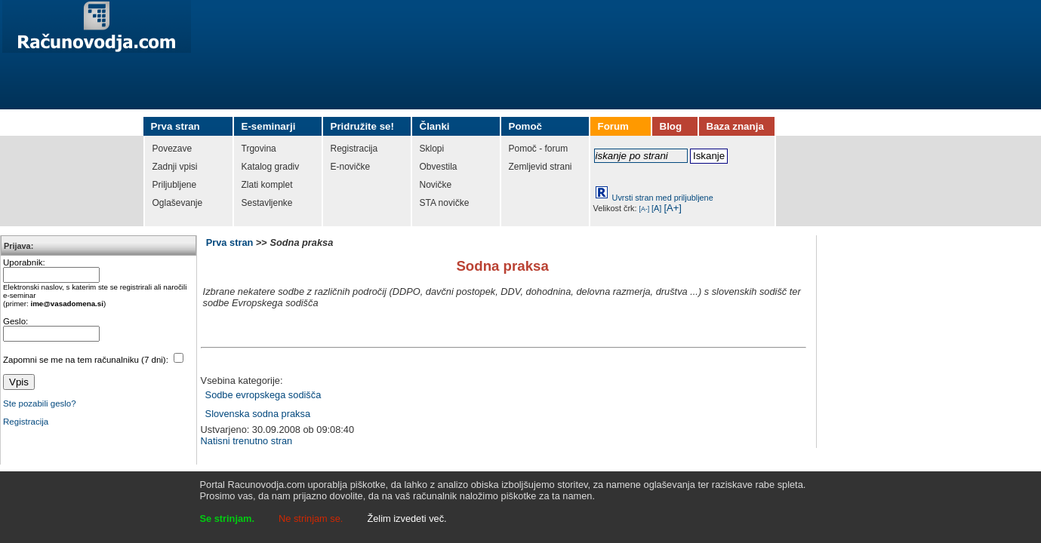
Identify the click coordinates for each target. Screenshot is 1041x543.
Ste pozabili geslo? (39, 403)
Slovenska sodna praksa (257, 413)
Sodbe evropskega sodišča (263, 394)
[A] (656, 208)
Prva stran (230, 242)
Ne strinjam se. (311, 518)
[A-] (644, 209)
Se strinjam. (227, 518)
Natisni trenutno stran (247, 440)
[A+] (673, 207)
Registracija (25, 421)
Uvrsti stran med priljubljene (662, 197)
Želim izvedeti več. (406, 518)
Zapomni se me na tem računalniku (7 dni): (87, 359)
